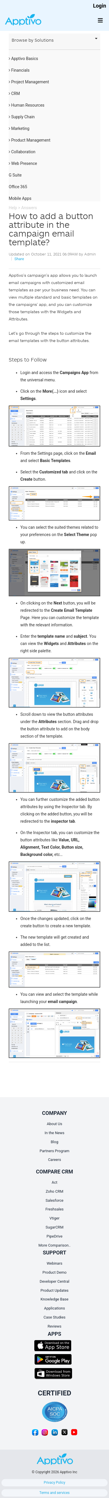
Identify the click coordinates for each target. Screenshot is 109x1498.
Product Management (29, 140)
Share (19, 259)
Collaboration (22, 151)
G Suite (15, 175)
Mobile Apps (20, 198)
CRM (14, 93)
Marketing (19, 128)
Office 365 (18, 186)
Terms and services (55, 1493)
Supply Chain (22, 116)
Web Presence (23, 163)
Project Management (29, 82)
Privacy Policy (54, 1483)
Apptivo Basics (23, 58)
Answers (29, 207)
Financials (19, 70)
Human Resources (26, 105)
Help (13, 207)
